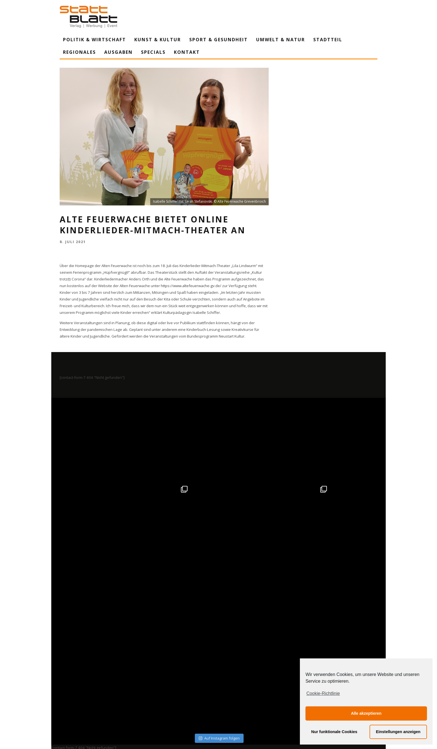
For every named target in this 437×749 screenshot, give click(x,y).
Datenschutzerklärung (219, 692)
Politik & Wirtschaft (94, 40)
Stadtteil (327, 40)
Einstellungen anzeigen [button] (398, 731)
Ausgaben (118, 52)
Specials (153, 52)
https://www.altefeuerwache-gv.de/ (191, 285)
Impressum (159, 692)
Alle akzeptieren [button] (366, 713)
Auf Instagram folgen (219, 571)
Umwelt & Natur (280, 40)
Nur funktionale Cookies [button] (334, 731)
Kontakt (187, 52)
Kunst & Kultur (157, 40)
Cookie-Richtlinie (323, 693)
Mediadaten (282, 692)
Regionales (79, 52)
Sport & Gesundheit (218, 40)
